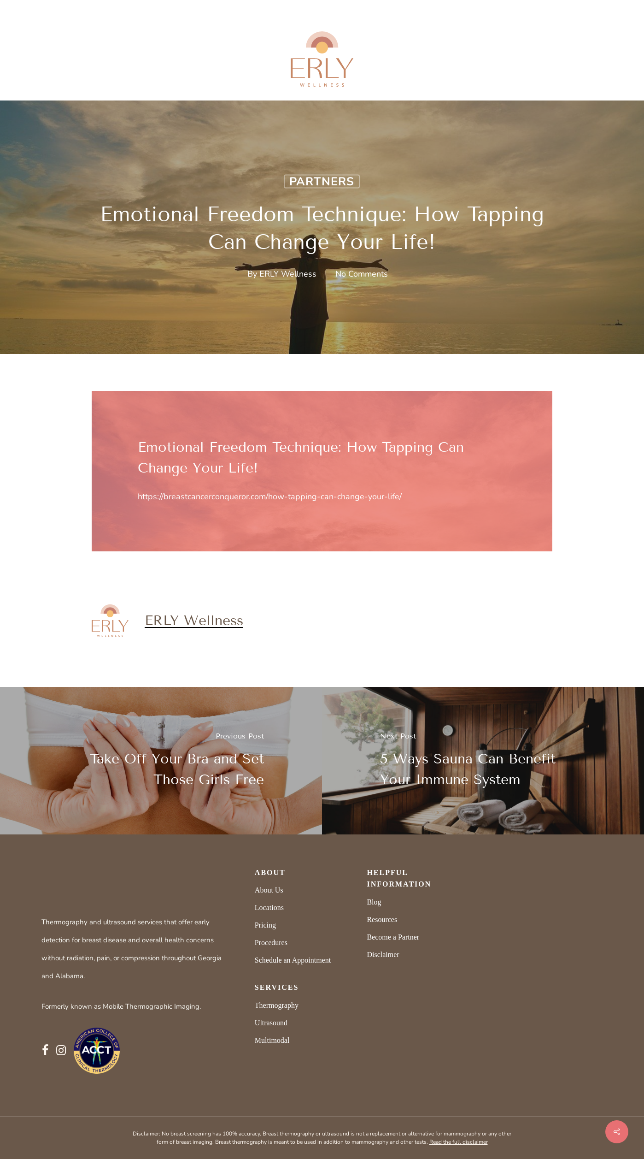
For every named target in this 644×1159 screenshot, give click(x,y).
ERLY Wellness (287, 273)
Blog (374, 902)
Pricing (265, 925)
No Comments (361, 273)
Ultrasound (271, 1023)
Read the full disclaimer (458, 1142)
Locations (269, 907)
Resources (382, 919)
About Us (269, 890)
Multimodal (272, 1040)
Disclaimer (383, 954)
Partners (321, 182)
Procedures (271, 942)
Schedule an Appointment (293, 960)
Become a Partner (393, 937)
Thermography (277, 1005)
